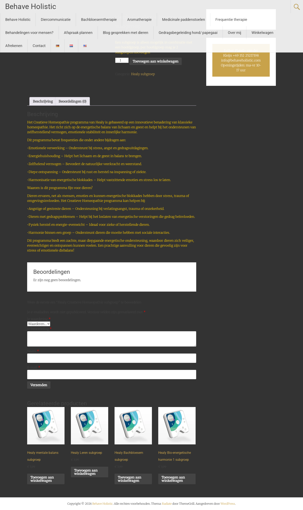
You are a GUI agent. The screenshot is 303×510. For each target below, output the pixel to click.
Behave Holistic (30, 6)
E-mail (33, 367)
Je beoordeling (39, 329)
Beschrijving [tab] (43, 101)
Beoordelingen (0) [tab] (72, 101)
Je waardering (39, 319)
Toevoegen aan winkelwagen (155, 61)
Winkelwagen (262, 32)
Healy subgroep (143, 74)
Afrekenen (13, 46)
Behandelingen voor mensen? (29, 32)
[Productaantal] (122, 60)
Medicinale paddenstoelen (183, 19)
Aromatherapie (139, 19)
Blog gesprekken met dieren (125, 32)
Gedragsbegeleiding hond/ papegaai (188, 32)
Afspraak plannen (78, 32)
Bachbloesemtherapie (99, 19)
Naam (33, 351)
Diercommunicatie (56, 19)
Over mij (234, 32)
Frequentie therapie (231, 19)
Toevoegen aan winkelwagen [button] (42, 479)
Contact (39, 46)
